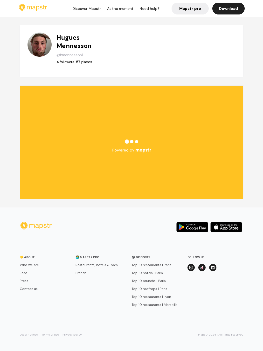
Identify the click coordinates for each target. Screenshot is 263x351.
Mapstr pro (190, 8)
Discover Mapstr (86, 8)
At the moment (120, 8)
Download (228, 8)
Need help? (149, 8)
